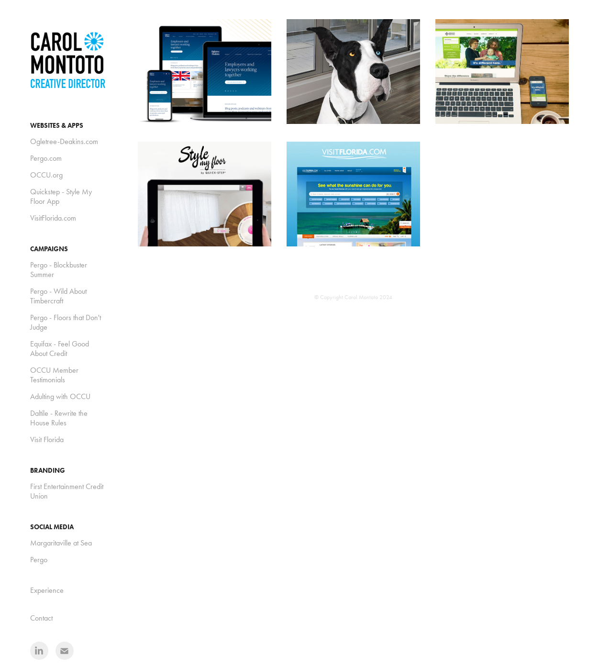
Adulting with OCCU (60, 396)
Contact (41, 618)
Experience (47, 590)
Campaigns (49, 249)
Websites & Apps (56, 126)
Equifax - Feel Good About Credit (59, 348)
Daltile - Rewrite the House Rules (59, 418)
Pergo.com (46, 158)
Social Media (52, 527)
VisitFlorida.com (53, 217)
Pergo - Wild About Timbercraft (58, 296)
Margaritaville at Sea (61, 542)
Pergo (38, 559)
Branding (47, 471)
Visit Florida (47, 439)
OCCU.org (46, 174)
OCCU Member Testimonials (54, 375)
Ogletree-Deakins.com (64, 141)
